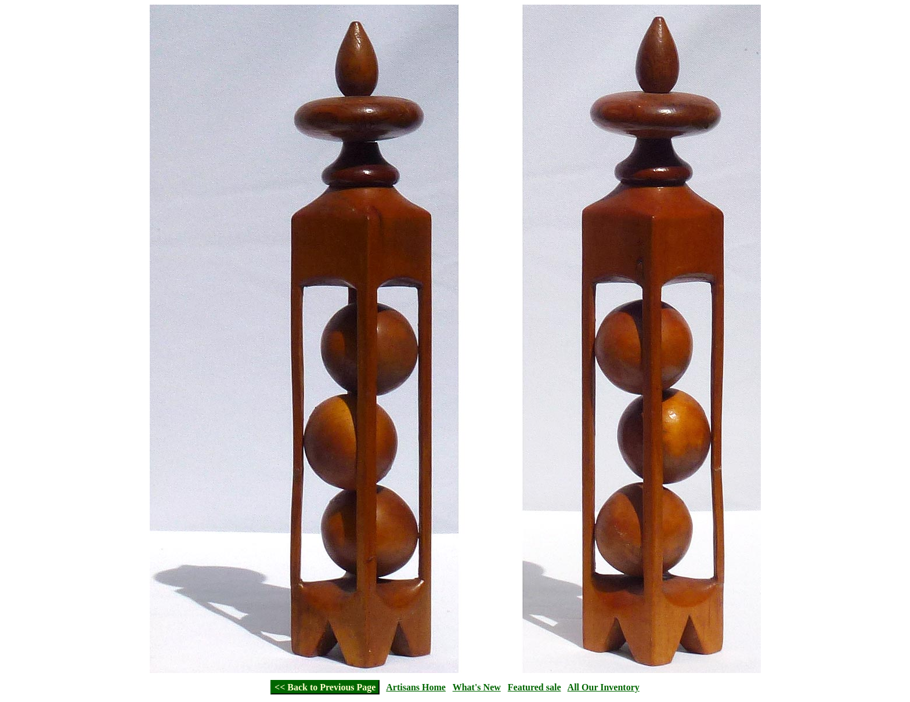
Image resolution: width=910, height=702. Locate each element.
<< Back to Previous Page (325, 687)
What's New (477, 687)
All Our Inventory (604, 687)
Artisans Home (416, 687)
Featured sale (534, 687)
